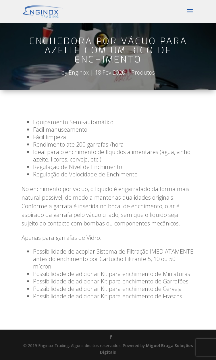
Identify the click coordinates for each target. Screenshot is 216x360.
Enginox (79, 72)
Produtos (143, 72)
